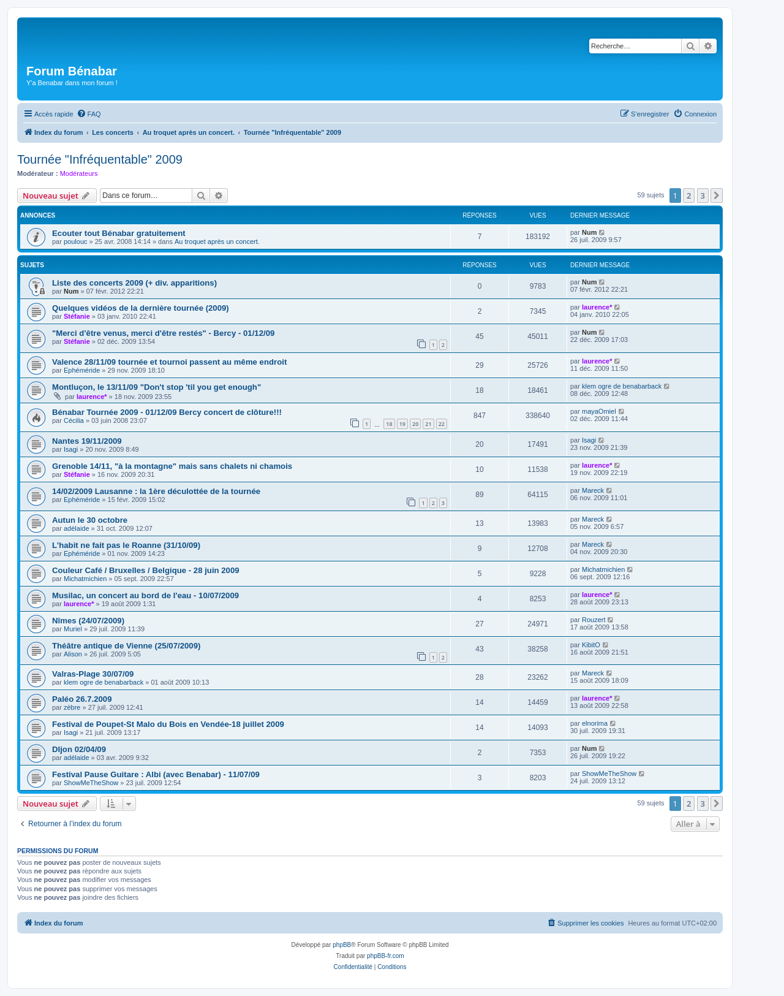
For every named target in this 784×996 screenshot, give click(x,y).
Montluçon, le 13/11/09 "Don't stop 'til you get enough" (156, 387)
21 (428, 424)
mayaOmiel (599, 411)
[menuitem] (89, 114)
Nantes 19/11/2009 (87, 441)
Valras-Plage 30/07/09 (93, 674)
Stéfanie (77, 316)
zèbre (72, 707)
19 (402, 424)
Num (589, 232)
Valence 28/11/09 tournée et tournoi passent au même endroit (169, 362)
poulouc (76, 241)
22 (442, 424)
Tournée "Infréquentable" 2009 (100, 159)
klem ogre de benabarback (622, 386)
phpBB (342, 944)
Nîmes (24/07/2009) (88, 620)
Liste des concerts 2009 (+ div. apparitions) (134, 282)
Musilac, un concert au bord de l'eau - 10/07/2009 (145, 595)
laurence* (597, 307)
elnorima (595, 723)
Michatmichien (85, 578)
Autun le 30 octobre (89, 520)
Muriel (73, 629)
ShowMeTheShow (91, 782)
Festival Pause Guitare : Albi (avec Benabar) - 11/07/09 (156, 774)
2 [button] (689, 195)
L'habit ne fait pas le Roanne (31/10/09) (126, 545)
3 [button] (703, 195)
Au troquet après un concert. (217, 241)
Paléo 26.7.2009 (82, 699)
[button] (716, 195)
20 (415, 424)
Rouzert (594, 619)
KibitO (591, 644)
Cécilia (74, 420)
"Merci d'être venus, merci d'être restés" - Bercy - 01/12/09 (163, 333)
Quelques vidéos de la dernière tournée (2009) (140, 308)
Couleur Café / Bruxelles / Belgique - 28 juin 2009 (145, 570)
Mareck (593, 490)
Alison (73, 654)
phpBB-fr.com (385, 955)
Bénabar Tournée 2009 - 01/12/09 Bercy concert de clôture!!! (167, 412)
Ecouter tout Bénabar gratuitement (119, 233)
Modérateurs (79, 173)
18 (389, 424)
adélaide (76, 528)
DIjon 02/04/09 (79, 749)
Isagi (71, 449)
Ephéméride (82, 370)
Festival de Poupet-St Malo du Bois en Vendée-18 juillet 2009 (168, 724)
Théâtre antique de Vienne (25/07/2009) (126, 645)
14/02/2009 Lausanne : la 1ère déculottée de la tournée (156, 491)
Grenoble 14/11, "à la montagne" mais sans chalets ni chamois (172, 466)
